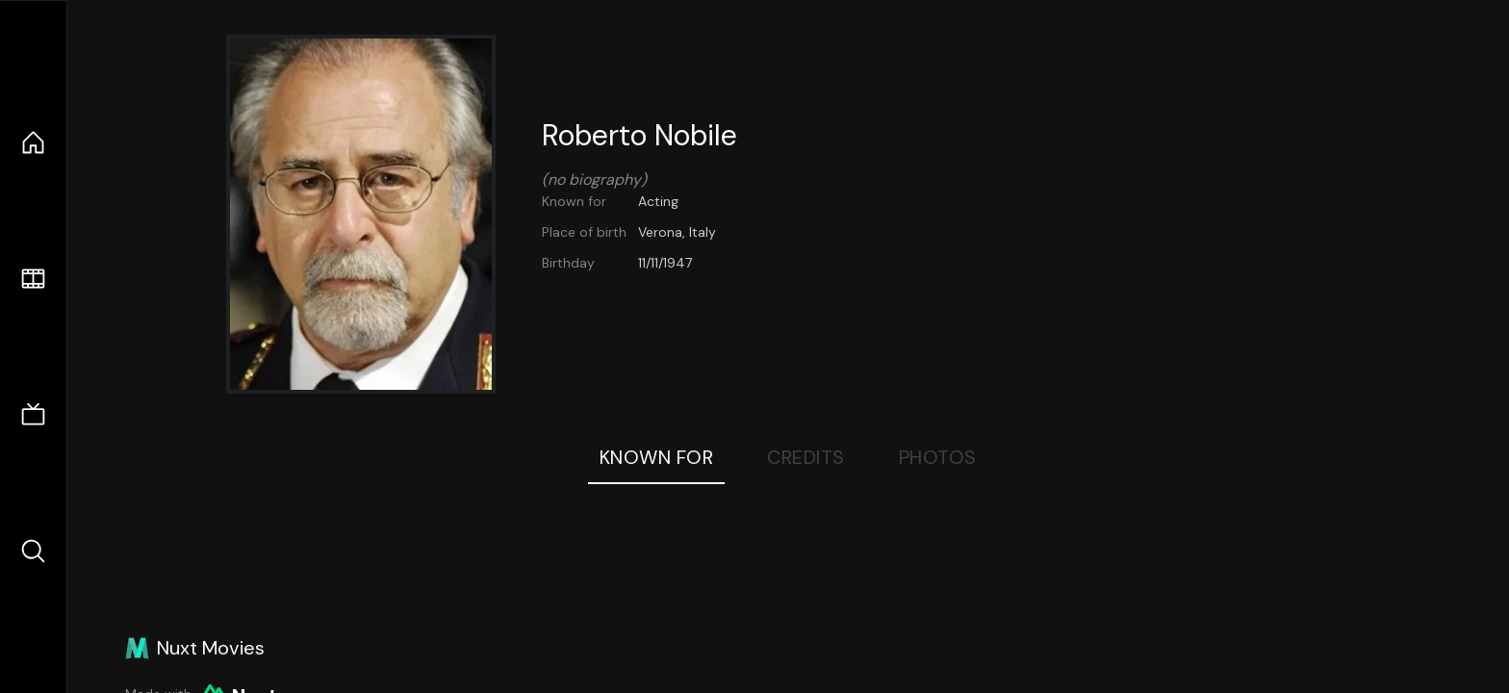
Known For (657, 457)
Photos (938, 457)
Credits (806, 457)
